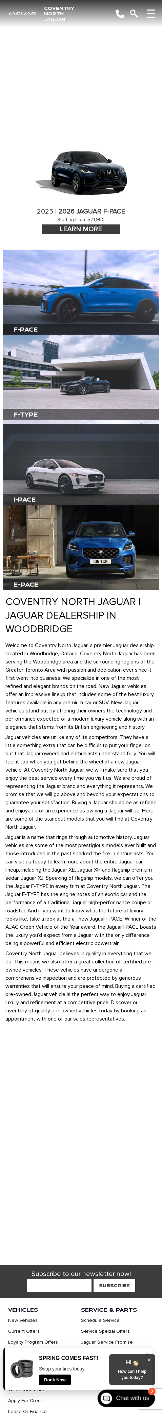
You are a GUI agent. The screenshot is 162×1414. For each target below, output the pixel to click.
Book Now (55, 1379)
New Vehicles (23, 1320)
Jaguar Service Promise (107, 1342)
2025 (45, 211)
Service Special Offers (105, 1331)
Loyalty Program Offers (33, 1342)
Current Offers (24, 1331)
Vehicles (23, 1309)
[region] (81, 71)
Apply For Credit (25, 1400)
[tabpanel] (81, 189)
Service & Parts (109, 1309)
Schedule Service (100, 1320)
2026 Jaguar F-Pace (91, 211)
